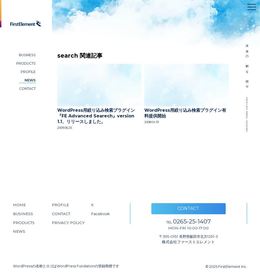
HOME (19, 205)
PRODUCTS (26, 63)
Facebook (100, 214)
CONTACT (27, 89)
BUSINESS (27, 55)
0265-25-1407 (188, 221)
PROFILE (28, 72)
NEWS (30, 80)
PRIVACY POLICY (68, 222)
